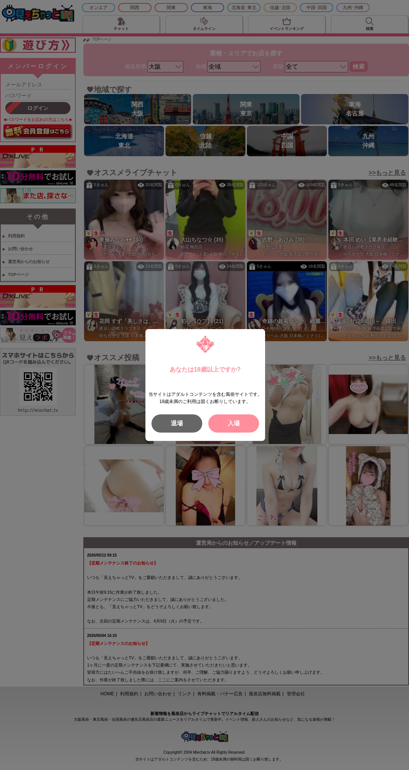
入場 (234, 423)
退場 (177, 423)
